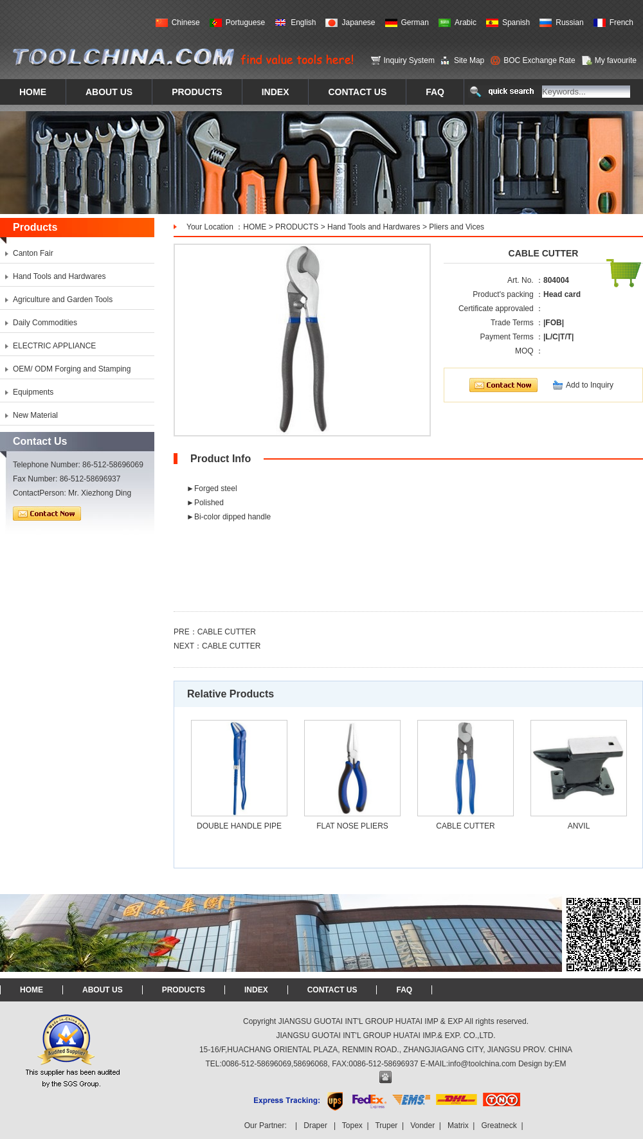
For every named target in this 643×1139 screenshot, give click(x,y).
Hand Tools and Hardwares (374, 226)
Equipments (33, 392)
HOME (254, 226)
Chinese (186, 22)
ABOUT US (102, 989)
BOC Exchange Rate (539, 60)
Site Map (469, 60)
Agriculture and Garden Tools (63, 299)
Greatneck (498, 1125)
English (303, 22)
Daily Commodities (45, 322)
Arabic (465, 22)
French (621, 22)
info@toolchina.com (482, 1063)
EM (560, 1063)
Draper (315, 1125)
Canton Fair (33, 253)
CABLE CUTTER (226, 631)
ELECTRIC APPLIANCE (54, 345)
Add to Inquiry (589, 385)
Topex (352, 1125)
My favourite (616, 60)
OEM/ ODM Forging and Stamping (72, 368)
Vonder (422, 1125)
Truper (386, 1125)
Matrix (458, 1125)
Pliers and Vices (456, 226)
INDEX (256, 989)
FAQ (404, 989)
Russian (569, 22)
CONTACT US (332, 989)
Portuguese (245, 22)
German (415, 22)
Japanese (358, 22)
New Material (35, 415)
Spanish (516, 22)
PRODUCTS (296, 226)
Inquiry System (409, 60)
